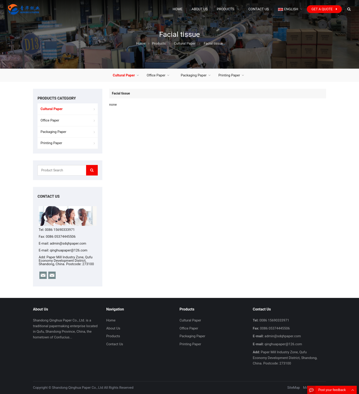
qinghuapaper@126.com (68, 250)
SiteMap (293, 388)
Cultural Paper (185, 43)
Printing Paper (229, 75)
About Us (113, 328)
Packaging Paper (194, 75)
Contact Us (114, 344)
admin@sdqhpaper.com (68, 243)
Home (110, 320)
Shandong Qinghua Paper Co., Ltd (77, 388)
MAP (306, 388)
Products (159, 43)
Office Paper (156, 75)
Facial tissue (213, 43)
